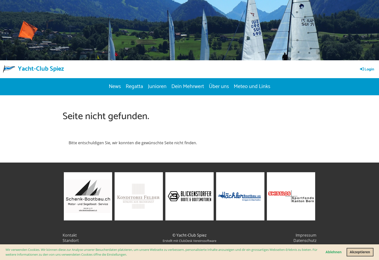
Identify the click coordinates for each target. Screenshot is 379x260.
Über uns (219, 86)
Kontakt (70, 235)
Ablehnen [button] (334, 252)
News (115, 86)
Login (366, 69)
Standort (71, 240)
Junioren (157, 86)
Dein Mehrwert (187, 86)
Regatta (134, 86)
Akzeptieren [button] (360, 252)
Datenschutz (304, 240)
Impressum (306, 235)
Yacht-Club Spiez (41, 69)
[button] (128, 254)
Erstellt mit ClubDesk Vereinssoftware (189, 241)
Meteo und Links (252, 86)
